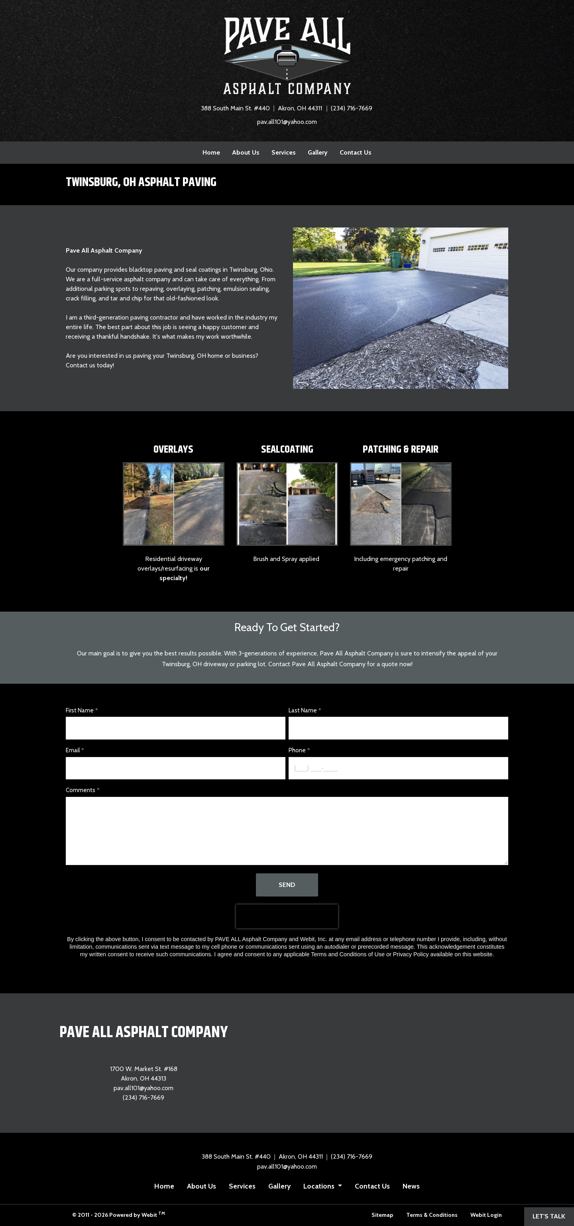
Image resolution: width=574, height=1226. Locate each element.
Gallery (318, 152)
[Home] (287, 56)
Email (73, 750)
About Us (245, 152)
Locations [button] (319, 1186)
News (411, 1186)
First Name (80, 710)
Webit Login (486, 1214)
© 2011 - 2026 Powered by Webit (118, 1214)
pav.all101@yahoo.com (287, 122)
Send (287, 885)
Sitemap (382, 1214)
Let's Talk (549, 1216)
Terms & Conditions (432, 1214)
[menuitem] (211, 152)
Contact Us (356, 152)
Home (211, 152)
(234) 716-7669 (351, 108)
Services (283, 152)
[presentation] (287, 916)
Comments (80, 790)
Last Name (303, 710)
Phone (297, 750)
